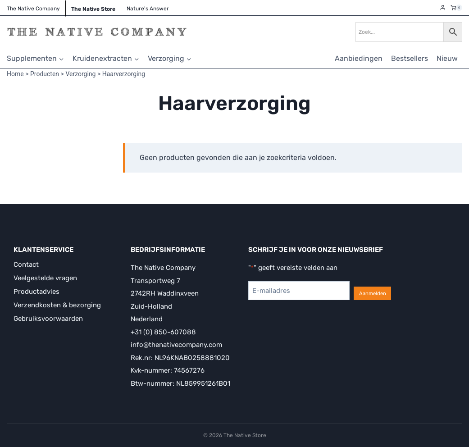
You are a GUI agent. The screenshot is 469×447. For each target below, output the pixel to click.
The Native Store (93, 9)
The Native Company (33, 8)
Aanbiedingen (358, 58)
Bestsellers (409, 58)
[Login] (443, 8)
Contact (26, 264)
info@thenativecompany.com (176, 345)
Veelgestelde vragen (45, 278)
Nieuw (447, 58)
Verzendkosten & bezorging (57, 305)
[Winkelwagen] (456, 7)
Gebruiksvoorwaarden (48, 319)
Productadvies (36, 291)
